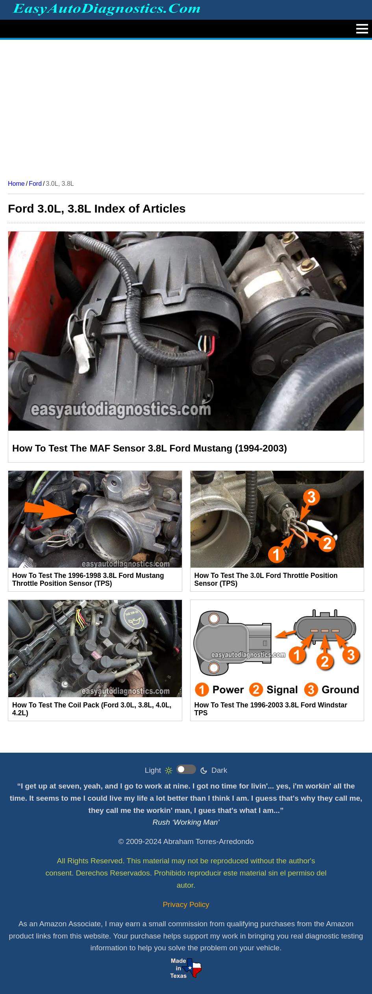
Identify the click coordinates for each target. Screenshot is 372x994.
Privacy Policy (186, 904)
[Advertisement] (186, 107)
